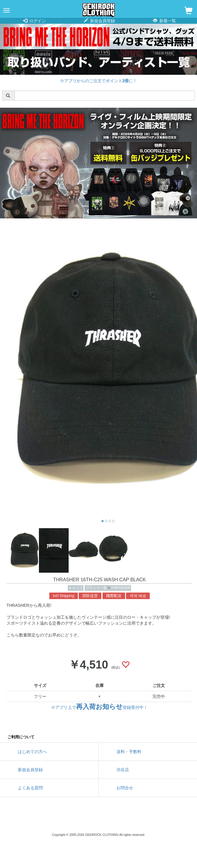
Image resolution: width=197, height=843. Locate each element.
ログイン (34, 20)
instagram (98, 819)
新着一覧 (164, 20)
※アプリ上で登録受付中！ (99, 707)
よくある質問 (30, 787)
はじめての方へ (32, 751)
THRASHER (120, 588)
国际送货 (90, 596)
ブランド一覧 (97, 588)
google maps (125, 819)
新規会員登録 (99, 20)
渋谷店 (122, 769)
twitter (71, 819)
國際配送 (114, 596)
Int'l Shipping (63, 596)
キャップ (75, 588)
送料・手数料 (128, 751)
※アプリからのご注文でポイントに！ (98, 80)
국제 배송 (138, 596)
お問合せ (124, 787)
